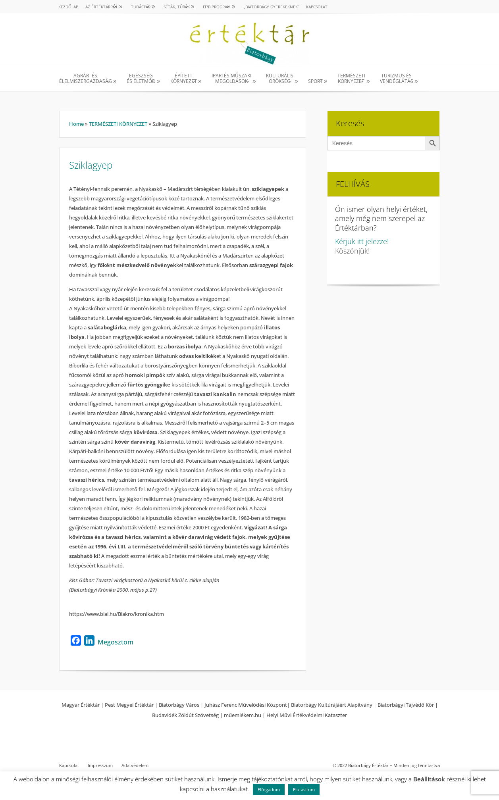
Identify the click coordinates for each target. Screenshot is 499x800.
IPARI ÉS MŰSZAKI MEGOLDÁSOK (231, 79)
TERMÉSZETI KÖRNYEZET (351, 79)
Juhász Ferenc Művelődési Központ (245, 704)
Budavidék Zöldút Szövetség (186, 715)
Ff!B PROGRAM (217, 7)
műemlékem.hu (242, 715)
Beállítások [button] (429, 779)
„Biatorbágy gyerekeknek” (271, 7)
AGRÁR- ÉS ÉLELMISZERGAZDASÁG (85, 79)
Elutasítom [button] (304, 789)
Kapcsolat (317, 7)
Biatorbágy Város (179, 704)
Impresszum (100, 765)
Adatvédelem (134, 765)
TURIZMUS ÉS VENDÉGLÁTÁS (396, 79)
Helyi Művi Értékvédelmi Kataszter (306, 715)
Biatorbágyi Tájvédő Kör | (408, 704)
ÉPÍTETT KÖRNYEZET (183, 79)
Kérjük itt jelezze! (362, 241)
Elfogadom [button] (269, 789)
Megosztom (115, 642)
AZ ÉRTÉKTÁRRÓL (101, 7)
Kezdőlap (68, 7)
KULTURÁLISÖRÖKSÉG (279, 79)
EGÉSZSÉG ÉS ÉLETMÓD (141, 79)
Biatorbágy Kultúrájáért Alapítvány (331, 704)
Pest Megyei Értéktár (129, 704)
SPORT (315, 81)
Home (76, 123)
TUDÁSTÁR (140, 7)
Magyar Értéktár (81, 704)
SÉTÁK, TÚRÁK (177, 7)
